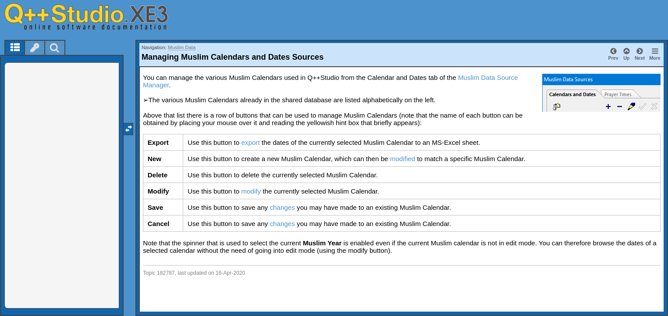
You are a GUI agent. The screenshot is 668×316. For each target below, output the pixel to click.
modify (251, 191)
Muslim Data (181, 47)
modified (402, 158)
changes (282, 207)
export (250, 142)
